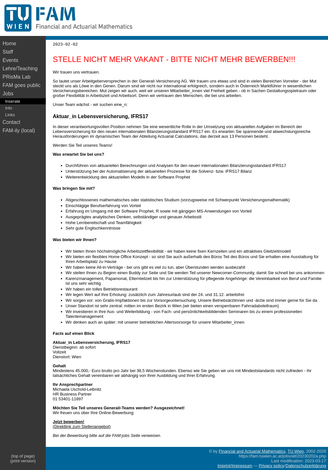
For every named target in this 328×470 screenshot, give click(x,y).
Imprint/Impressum (234, 465)
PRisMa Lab (16, 77)
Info (8, 108)
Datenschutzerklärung (306, 465)
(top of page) (23, 456)
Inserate (12, 101)
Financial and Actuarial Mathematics (252, 451)
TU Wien (296, 451)
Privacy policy (271, 465)
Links (10, 114)
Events (10, 60)
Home (9, 43)
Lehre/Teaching (20, 68)
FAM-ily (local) (19, 130)
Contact (11, 122)
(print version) (23, 460)
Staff (8, 52)
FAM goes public (23, 85)
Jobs (8, 93)
